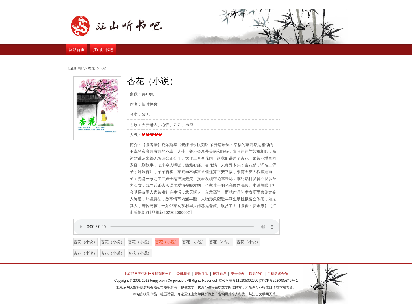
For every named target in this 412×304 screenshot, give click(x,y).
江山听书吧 (103, 49)
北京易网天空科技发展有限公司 (148, 274)
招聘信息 (220, 274)
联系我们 (256, 274)
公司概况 (183, 274)
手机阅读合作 (278, 274)
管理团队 (201, 274)
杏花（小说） (85, 242)
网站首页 (77, 49)
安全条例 (238, 274)
